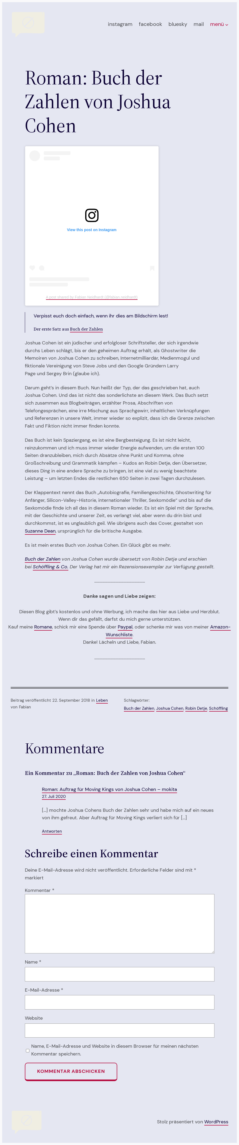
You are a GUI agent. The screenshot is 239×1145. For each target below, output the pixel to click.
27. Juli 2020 (54, 796)
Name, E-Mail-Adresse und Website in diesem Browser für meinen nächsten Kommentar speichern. (114, 1050)
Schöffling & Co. (50, 567)
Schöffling (218, 708)
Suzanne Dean (40, 531)
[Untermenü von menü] (226, 24)
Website (34, 1018)
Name (33, 962)
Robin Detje (196, 708)
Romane (43, 627)
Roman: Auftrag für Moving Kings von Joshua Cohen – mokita (109, 789)
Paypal (125, 627)
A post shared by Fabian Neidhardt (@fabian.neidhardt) (92, 297)
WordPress (216, 1122)
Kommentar (39, 890)
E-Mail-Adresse (44, 990)
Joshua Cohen (169, 708)
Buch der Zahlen (86, 329)
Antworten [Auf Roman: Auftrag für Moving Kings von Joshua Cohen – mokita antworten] (52, 831)
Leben (102, 700)
